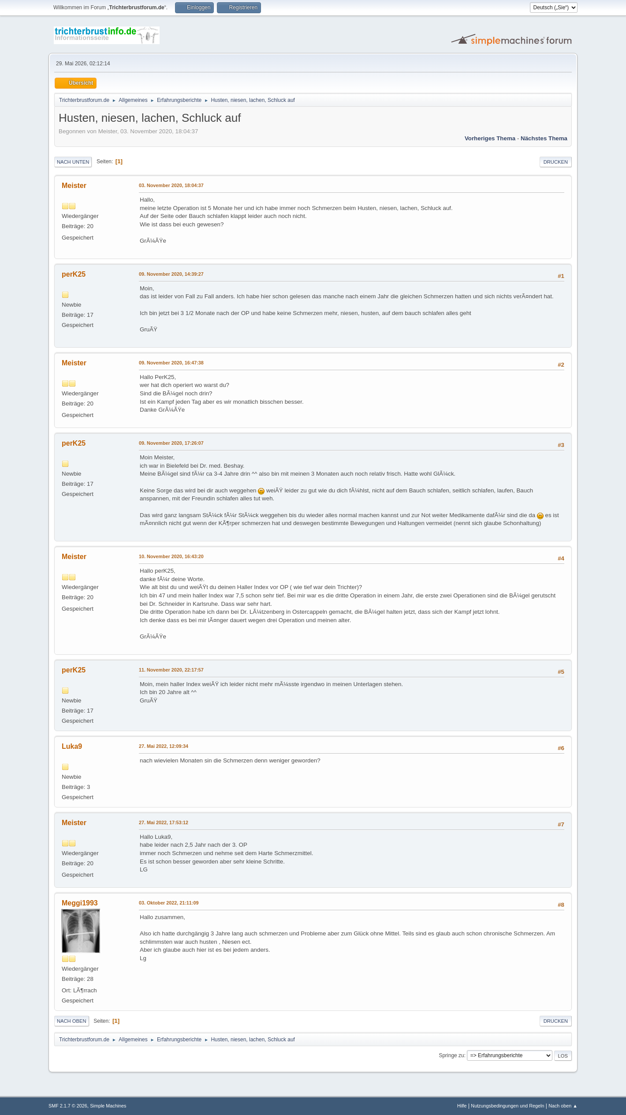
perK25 (74, 274)
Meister (74, 185)
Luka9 (72, 746)
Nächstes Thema (544, 138)
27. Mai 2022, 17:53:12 (163, 822)
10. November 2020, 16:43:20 (171, 556)
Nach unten (73, 162)
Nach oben (71, 1021)
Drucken (556, 162)
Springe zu (451, 1055)
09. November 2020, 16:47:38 (171, 362)
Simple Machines (108, 1105)
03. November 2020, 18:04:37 (171, 185)
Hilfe (462, 1105)
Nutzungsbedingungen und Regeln (507, 1105)
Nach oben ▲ (563, 1105)
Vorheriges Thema (490, 138)
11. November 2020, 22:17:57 (171, 669)
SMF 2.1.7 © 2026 (67, 1105)
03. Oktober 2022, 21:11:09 (168, 902)
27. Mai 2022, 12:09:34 (163, 746)
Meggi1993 (80, 903)
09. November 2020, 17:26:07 (171, 443)
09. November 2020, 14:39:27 (171, 274)
